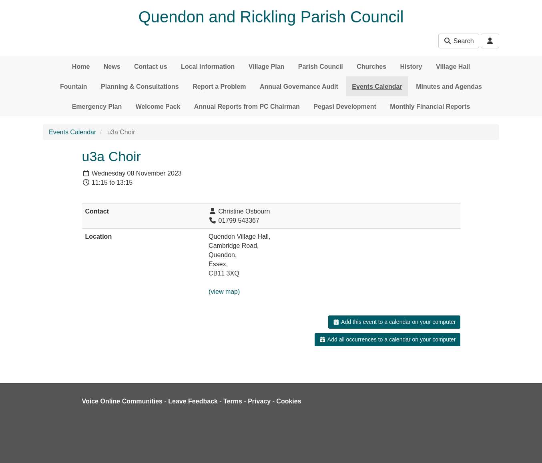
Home (81, 66)
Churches (371, 66)
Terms (232, 401)
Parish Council (320, 66)
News (112, 66)
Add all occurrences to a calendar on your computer (387, 339)
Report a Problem (219, 86)
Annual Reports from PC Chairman (247, 106)
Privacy (259, 401)
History (411, 66)
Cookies (288, 401)
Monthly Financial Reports (430, 106)
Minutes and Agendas (449, 86)
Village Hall (453, 66)
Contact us (150, 66)
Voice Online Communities (122, 401)
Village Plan (267, 66)
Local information (208, 66)
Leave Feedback (193, 401)
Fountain (73, 86)
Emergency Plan (97, 106)
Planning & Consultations (140, 86)
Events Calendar (377, 86)
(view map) (224, 291)
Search (459, 41)
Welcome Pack (158, 106)
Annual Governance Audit (299, 86)
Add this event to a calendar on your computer (394, 322)
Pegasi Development (344, 106)
